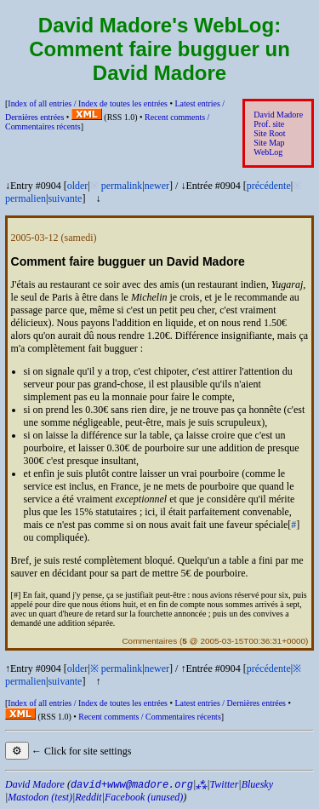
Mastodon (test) (40, 797)
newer (157, 186)
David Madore (278, 114)
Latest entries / (229, 703)
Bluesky (257, 784)
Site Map (268, 142)
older (77, 186)
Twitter (224, 784)
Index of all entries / (88, 103)
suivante (65, 198)
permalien (25, 198)
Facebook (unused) (144, 797)
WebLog (267, 152)
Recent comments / (149, 716)
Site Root (269, 133)
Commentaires (149, 640)
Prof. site (268, 124)
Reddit (88, 797)
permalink (122, 186)
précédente (269, 186)
